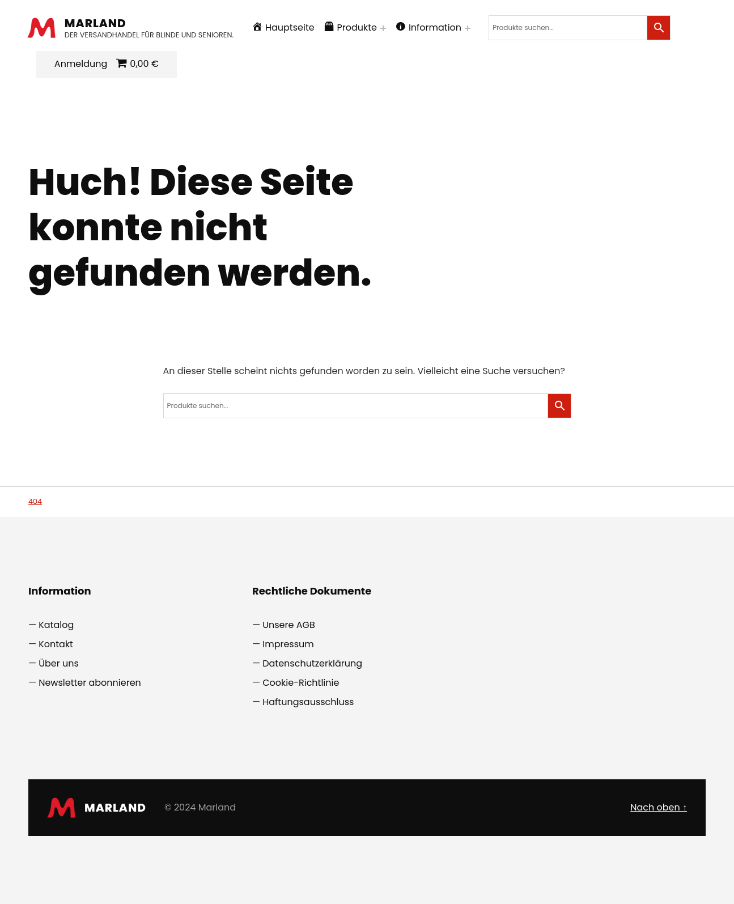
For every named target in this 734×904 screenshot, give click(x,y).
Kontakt (56, 644)
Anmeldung (82, 63)
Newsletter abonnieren (90, 682)
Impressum (288, 644)
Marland (97, 23)
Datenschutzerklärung (312, 663)
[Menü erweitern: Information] (469, 28)
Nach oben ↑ (658, 807)
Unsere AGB (288, 624)
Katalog (56, 624)
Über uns (59, 663)
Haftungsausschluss (308, 701)
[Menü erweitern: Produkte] (384, 28)
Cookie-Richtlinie (300, 682)
